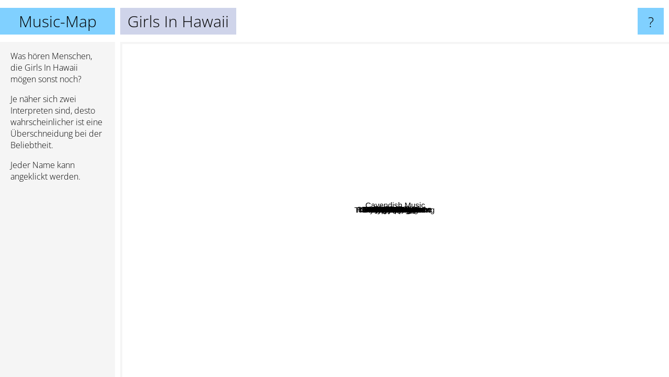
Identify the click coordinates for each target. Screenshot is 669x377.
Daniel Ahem (214, 289)
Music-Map (58, 21)
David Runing (468, 332)
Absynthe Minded (305, 354)
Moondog (324, 49)
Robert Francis (313, 253)
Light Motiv (505, 67)
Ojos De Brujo (272, 80)
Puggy (401, 206)
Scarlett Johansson (248, 252)
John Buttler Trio (563, 79)
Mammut (185, 137)
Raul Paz (602, 255)
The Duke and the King (241, 298)
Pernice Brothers (153, 185)
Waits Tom (380, 94)
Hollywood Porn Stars (446, 218)
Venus (428, 238)
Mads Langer (330, 277)
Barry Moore (419, 310)
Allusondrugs (330, 69)
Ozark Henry (478, 223)
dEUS (211, 268)
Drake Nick (272, 145)
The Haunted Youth (503, 355)
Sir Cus (177, 243)
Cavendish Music (623, 214)
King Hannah (253, 333)
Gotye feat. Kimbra (438, 49)
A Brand (415, 144)
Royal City (554, 65)
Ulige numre (322, 212)
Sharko (315, 291)
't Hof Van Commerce (553, 147)
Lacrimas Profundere (254, 63)
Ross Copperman (604, 342)
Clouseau (563, 285)
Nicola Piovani (206, 119)
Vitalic (543, 49)
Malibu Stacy (485, 199)
